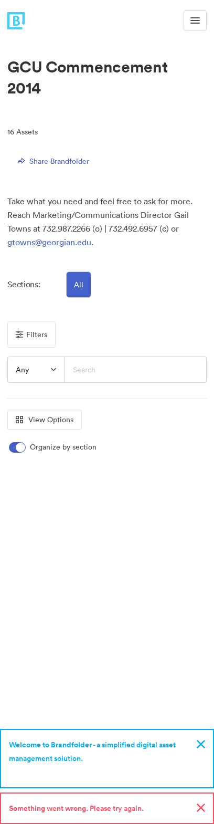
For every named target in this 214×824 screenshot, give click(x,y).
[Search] (135, 370)
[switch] (53, 447)
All (78, 284)
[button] (36, 370)
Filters (31, 334)
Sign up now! (33, 772)
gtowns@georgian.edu (49, 242)
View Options (44, 419)
